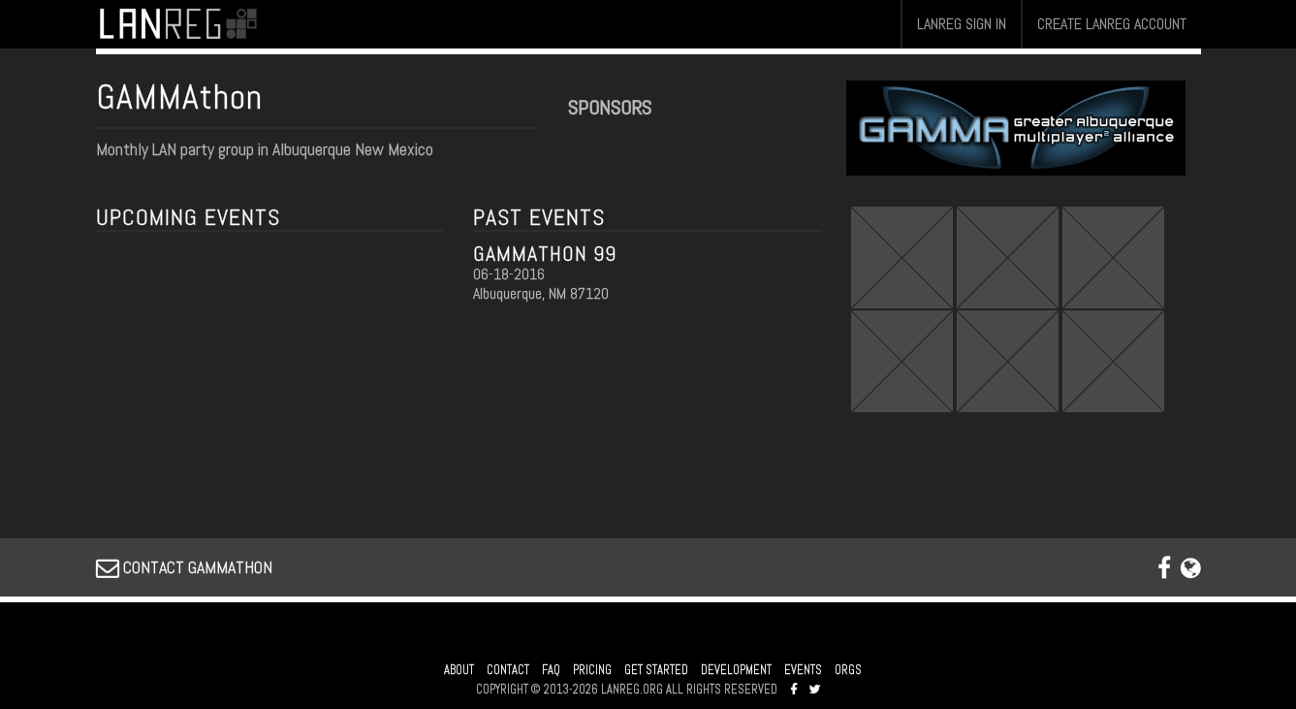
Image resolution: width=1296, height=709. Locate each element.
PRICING (592, 670)
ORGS (848, 670)
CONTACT (508, 670)
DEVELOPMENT (736, 670)
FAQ (551, 670)
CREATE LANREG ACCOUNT (1111, 24)
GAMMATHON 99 (544, 253)
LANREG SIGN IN (961, 24)
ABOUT (459, 670)
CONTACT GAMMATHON (184, 567)
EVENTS (803, 670)
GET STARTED (656, 670)
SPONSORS (609, 107)
